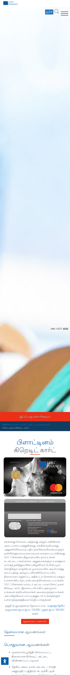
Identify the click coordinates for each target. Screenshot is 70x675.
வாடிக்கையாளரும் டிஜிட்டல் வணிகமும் (28, 424)
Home (4, 424)
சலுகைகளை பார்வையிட (35, 621)
